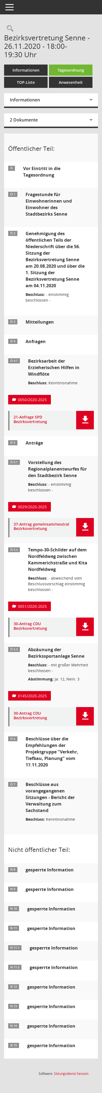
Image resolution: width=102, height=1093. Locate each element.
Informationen (26, 70)
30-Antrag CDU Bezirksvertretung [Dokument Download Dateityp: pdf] (30, 626)
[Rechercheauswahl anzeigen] (8, 28)
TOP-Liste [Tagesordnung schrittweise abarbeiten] (26, 82)
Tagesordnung (71, 70)
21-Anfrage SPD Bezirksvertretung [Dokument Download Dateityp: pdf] (30, 419)
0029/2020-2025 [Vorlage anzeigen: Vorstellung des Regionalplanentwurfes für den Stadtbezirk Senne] (32, 506)
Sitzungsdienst (71, 1073)
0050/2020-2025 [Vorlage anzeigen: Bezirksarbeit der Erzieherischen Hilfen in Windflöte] (32, 399)
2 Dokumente (24, 120)
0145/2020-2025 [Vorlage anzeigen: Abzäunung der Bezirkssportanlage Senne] (32, 695)
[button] (85, 420)
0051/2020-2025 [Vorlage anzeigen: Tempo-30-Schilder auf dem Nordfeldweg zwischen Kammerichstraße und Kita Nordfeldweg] (32, 606)
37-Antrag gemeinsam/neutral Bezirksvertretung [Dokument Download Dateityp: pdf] (41, 526)
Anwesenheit (71, 82)
